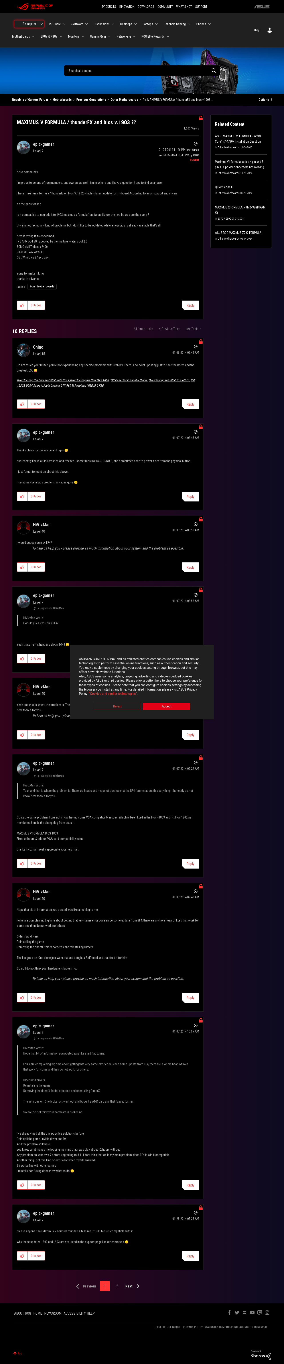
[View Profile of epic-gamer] (43, 144)
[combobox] (142, 70)
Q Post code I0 (224, 187)
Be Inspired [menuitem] (30, 24)
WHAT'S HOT (184, 6)
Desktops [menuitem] (126, 24)
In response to (50, 608)
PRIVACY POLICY (193, 1327)
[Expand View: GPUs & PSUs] (61, 36)
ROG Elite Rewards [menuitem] (153, 36)
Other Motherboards (124, 99)
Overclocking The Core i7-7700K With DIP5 (43, 380)
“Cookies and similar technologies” (113, 694)
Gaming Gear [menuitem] (98, 36)
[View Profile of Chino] (38, 347)
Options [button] (263, 99)
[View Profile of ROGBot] (194, 160)
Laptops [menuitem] (148, 24)
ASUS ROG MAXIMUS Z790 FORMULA (238, 232)
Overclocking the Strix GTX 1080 (89, 380)
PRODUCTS (109, 6)
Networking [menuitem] (124, 36)
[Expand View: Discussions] (113, 24)
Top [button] (20, 1353)
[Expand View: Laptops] (156, 24)
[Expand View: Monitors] (83, 36)
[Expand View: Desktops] (135, 24)
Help (257, 30)
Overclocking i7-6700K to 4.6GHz (169, 380)
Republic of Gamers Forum (30, 99)
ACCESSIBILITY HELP (79, 1313)
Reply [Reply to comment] (190, 404)
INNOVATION (126, 6)
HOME (37, 1313)
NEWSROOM (52, 1313)
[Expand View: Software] (86, 24)
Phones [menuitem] (201, 24)
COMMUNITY (165, 6)
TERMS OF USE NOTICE (167, 1327)
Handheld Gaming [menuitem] (175, 24)
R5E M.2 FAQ (96, 385)
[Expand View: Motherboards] (33, 36)
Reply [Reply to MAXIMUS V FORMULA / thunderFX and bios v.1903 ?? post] (190, 305)
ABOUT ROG (22, 1313)
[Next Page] (133, 1286)
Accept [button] (167, 706)
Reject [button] (117, 706)
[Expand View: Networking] (134, 36)
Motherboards (62, 99)
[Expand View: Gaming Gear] (109, 36)
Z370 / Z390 (224, 218)
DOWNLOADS (146, 6)
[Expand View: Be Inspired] (41, 24)
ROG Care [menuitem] (55, 24)
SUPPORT (201, 6)
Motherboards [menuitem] (21, 36)
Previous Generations (91, 99)
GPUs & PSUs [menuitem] (49, 36)
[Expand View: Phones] (209, 24)
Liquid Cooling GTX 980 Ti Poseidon (64, 385)
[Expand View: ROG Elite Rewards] (168, 36)
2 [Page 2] (117, 1286)
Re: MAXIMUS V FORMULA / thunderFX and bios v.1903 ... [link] (178, 99)
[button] (22, 305)
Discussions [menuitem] (102, 24)
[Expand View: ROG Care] (64, 24)
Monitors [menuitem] (73, 36)
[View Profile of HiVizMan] (42, 524)
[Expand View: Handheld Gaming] (189, 24)
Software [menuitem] (77, 24)
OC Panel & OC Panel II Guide (129, 380)
